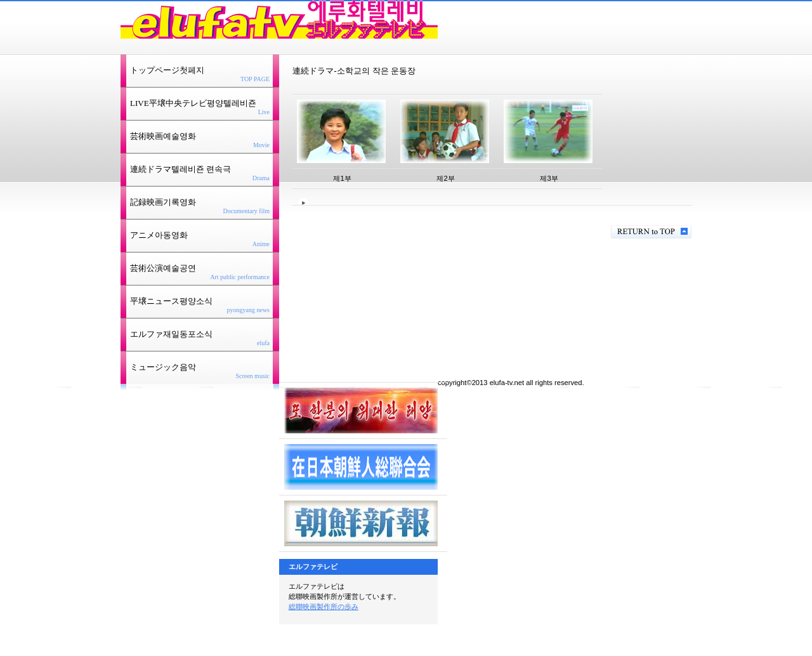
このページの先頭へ (651, 232)
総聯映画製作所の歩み (323, 606)
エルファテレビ (279, 20)
